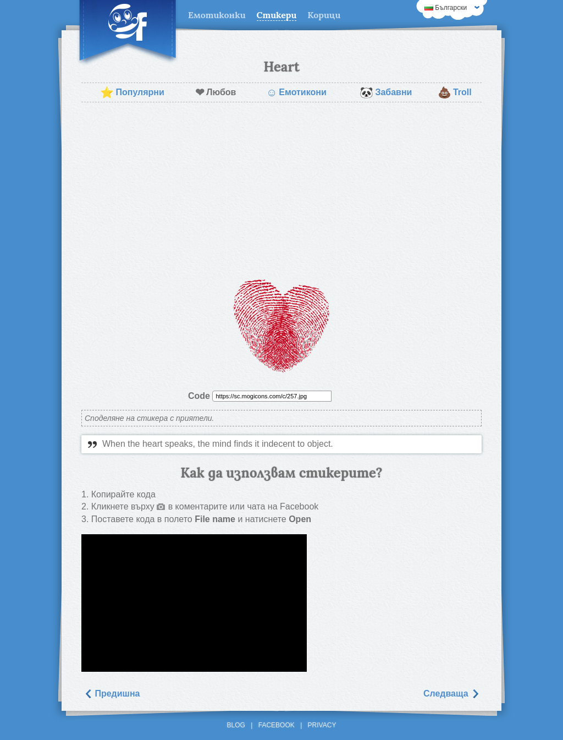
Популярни (132, 92)
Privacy (322, 725)
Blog (236, 725)
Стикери (277, 14)
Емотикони (296, 92)
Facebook (276, 725)
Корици (323, 14)
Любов (215, 92)
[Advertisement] (281, 190)
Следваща (451, 693)
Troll (455, 92)
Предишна (112, 693)
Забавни (386, 92)
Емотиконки (217, 14)
